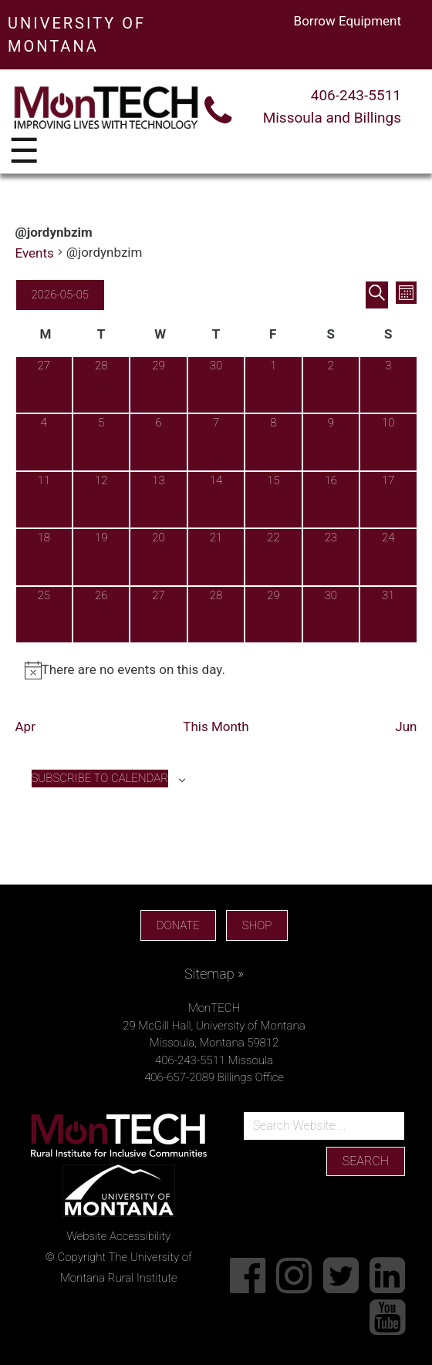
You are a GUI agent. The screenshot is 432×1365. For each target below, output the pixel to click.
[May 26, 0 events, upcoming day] (101, 614)
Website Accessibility (118, 1236)
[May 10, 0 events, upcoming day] (388, 441)
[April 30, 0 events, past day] (216, 384)
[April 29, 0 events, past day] (158, 384)
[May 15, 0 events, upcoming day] (273, 499)
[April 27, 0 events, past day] (44, 384)
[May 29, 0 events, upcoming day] (273, 614)
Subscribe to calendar (100, 778)
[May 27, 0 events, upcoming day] (158, 614)
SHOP (257, 925)
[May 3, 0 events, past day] (388, 384)
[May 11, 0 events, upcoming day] (44, 499)
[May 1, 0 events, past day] (273, 384)
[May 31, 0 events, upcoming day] (388, 614)
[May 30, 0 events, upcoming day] (330, 614)
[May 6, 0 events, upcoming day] (158, 441)
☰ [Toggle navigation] (23, 152)
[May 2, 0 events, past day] (330, 384)
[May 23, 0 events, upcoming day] (330, 556)
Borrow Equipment (347, 21)
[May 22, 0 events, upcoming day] (273, 556)
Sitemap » (214, 974)
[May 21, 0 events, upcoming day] (216, 556)
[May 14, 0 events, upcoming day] (216, 499)
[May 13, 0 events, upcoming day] (158, 499)
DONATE (178, 925)
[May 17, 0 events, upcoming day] (388, 499)
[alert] (216, 670)
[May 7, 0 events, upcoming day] (216, 441)
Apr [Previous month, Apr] (25, 726)
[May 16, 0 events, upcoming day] (330, 499)
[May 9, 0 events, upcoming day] (330, 441)
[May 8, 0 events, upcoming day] (273, 441)
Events (34, 253)
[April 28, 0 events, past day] (101, 384)
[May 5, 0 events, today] (101, 441)
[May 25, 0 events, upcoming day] (44, 614)
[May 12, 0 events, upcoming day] (101, 499)
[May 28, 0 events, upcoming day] (216, 614)
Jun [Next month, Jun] (406, 726)
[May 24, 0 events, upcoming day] (388, 556)
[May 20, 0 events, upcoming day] (158, 556)
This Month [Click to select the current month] (215, 726)
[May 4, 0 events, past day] (44, 441)
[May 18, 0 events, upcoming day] (44, 556)
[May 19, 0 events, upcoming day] (101, 556)
